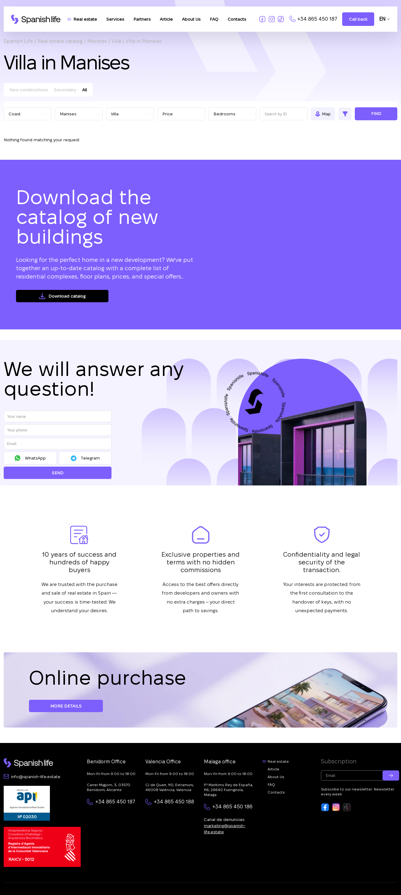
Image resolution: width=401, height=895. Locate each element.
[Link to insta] (271, 19)
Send (57, 472)
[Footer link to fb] (325, 807)
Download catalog (66, 296)
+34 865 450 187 (317, 19)
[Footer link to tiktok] (346, 807)
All (84, 89)
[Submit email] (391, 775)
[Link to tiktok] (281, 19)
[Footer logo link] (28, 762)
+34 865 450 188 (174, 801)
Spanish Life (18, 41)
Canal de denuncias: (224, 825)
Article (166, 19)
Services (115, 19)
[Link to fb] (262, 19)
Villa (116, 41)
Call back (358, 19)
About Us (191, 19)
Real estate (85, 19)
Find (376, 113)
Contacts (237, 19)
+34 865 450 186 (232, 806)
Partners (142, 19)
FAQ (214, 19)
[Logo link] (35, 19)
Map (326, 113)
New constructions (29, 89)
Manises (97, 41)
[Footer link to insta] (336, 807)
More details (66, 705)
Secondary (65, 89)
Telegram (90, 458)
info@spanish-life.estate (35, 776)
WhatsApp (35, 458)
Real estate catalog (60, 41)
